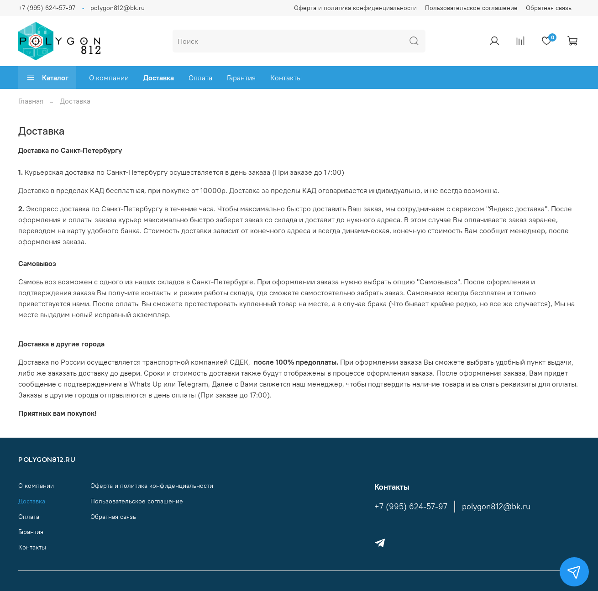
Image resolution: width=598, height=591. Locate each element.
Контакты (286, 77)
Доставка (158, 77)
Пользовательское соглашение (471, 8)
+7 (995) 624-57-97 (46, 8)
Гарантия (241, 77)
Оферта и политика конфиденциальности (355, 8)
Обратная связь (549, 8)
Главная (30, 100)
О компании (109, 77)
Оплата (200, 77)
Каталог (47, 77)
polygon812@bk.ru (117, 8)
